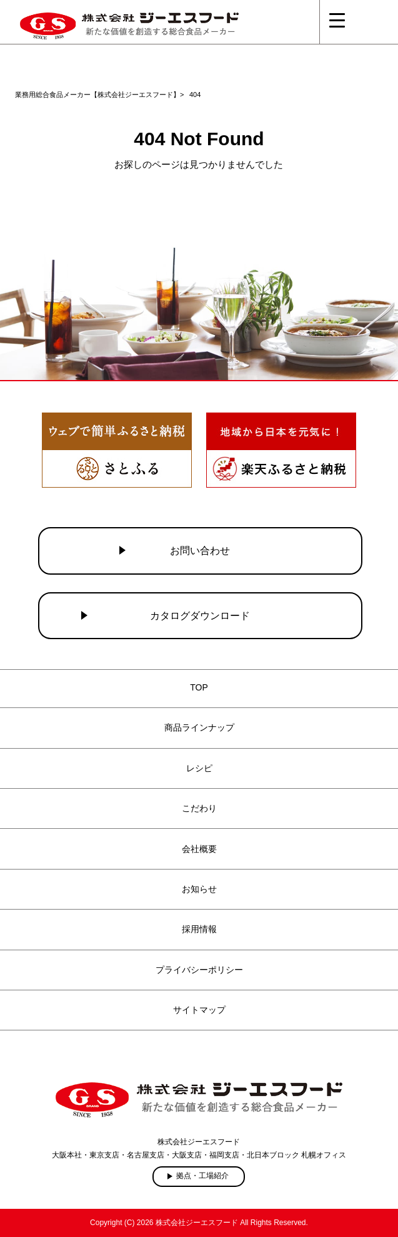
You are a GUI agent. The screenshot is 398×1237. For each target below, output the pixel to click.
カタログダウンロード (200, 615)
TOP (199, 687)
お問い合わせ (200, 550)
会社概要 (199, 849)
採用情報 (199, 929)
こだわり (199, 808)
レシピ (199, 768)
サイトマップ (199, 1010)
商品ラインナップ (199, 727)
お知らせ (199, 889)
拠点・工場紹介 (202, 1175)
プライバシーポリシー (199, 970)
